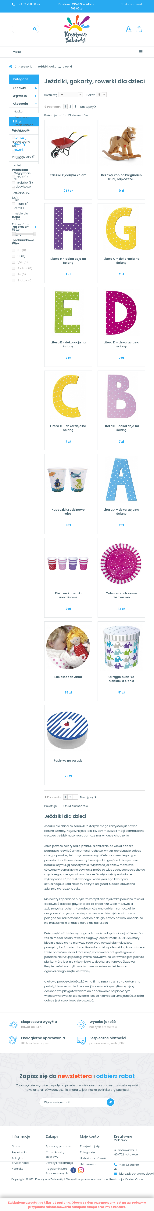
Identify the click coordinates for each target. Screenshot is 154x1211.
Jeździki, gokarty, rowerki (20, 144)
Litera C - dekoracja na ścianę (68, 428)
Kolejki (18, 165)
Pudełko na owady (68, 761)
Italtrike (25, 316)
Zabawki (19, 88)
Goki (22, 310)
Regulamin (19, 1152)
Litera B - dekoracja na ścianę (121, 428)
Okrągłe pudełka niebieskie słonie (121, 679)
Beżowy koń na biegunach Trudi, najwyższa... (121, 177)
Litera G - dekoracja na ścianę (121, 261)
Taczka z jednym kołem (68, 175)
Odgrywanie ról (22, 176)
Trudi (23, 337)
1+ (21, 389)
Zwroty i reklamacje (59, 1163)
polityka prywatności (113, 1090)
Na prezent (21, 227)
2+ (21, 408)
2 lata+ (24, 402)
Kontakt (17, 1169)
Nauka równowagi (21, 114)
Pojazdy (19, 157)
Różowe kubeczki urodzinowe (68, 595)
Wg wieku (20, 96)
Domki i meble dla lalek (21, 213)
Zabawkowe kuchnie (22, 189)
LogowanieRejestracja (130, 29)
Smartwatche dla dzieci (23, 128)
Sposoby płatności (59, 1146)
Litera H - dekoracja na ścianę (68, 261)
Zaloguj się (87, 1152)
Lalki (16, 200)
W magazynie (24, 290)
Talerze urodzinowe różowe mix (121, 595)
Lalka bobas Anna (68, 677)
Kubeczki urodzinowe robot (68, 512)
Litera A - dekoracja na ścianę (121, 512)
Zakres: (17, 358)
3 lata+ (25, 414)
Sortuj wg (50, 95)
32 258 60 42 (28, 4)
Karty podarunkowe (23, 237)
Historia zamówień (93, 1158)
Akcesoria (20, 104)
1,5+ (22, 395)
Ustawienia (87, 1164)
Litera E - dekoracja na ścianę (68, 344)
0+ (21, 383)
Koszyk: (139, 29)
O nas (16, 1146)
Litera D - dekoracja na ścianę (121, 344)
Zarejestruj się (89, 1146)
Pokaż (91, 95)
